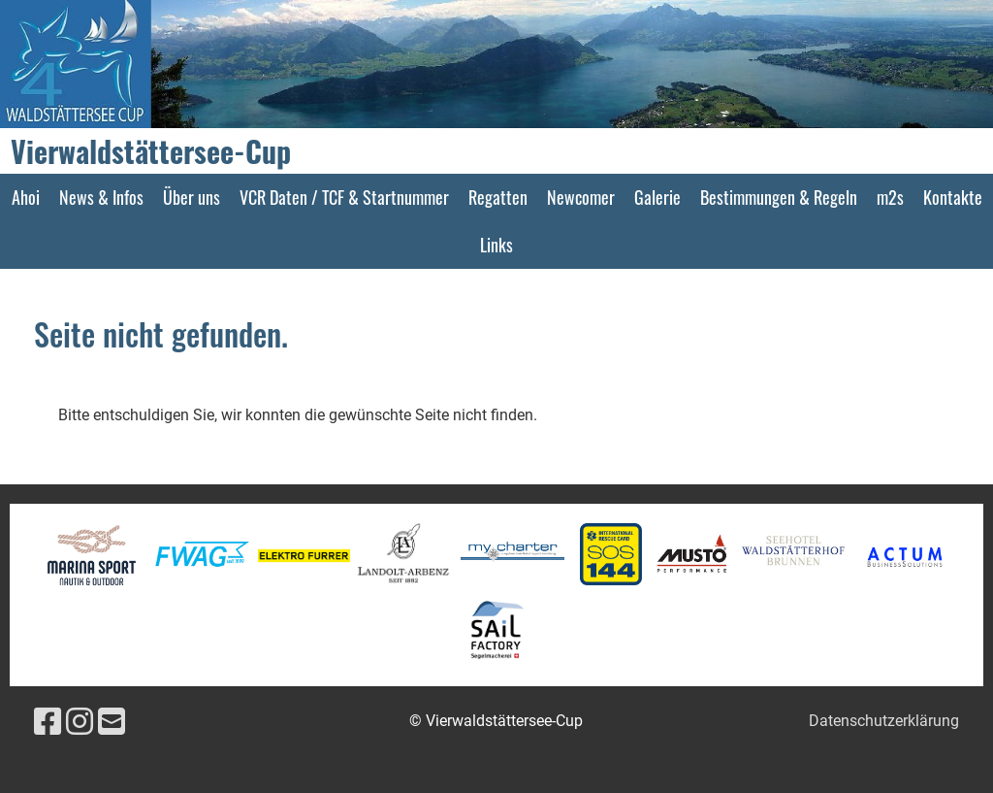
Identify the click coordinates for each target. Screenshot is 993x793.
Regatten (498, 197)
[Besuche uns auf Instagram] (79, 722)
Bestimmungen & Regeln (778, 197)
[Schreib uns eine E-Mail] (111, 722)
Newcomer (581, 197)
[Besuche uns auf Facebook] (47, 722)
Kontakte (952, 197)
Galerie (657, 197)
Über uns (191, 197)
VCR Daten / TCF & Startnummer (344, 197)
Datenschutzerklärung (884, 720)
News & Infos (101, 197)
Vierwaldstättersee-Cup (151, 151)
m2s (890, 197)
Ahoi (26, 197)
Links (496, 244)
